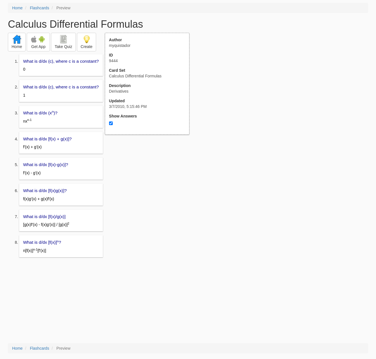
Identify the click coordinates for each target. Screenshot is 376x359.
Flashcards (39, 8)
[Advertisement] (150, 190)
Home (17, 8)
